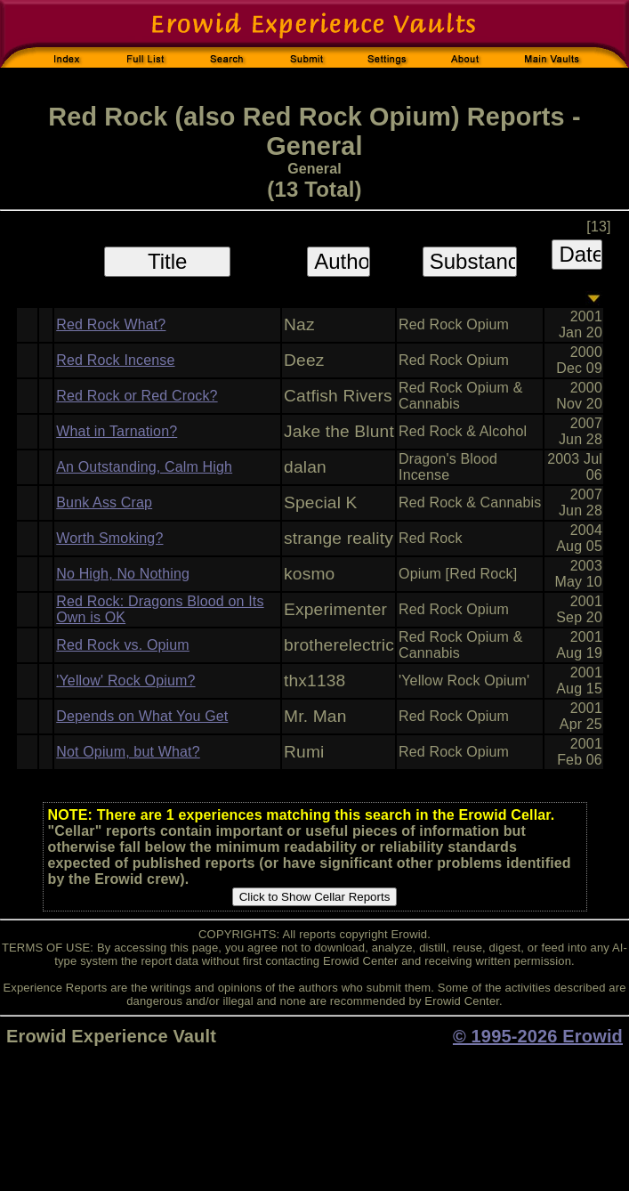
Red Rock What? (110, 324)
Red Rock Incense (115, 360)
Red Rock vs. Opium (123, 644)
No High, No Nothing (123, 573)
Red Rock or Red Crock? (136, 395)
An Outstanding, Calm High (144, 466)
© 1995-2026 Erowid (538, 1036)
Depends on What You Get (142, 716)
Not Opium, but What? (128, 751)
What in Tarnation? (116, 431)
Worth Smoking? (109, 538)
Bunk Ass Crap (104, 502)
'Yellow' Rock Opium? (125, 680)
